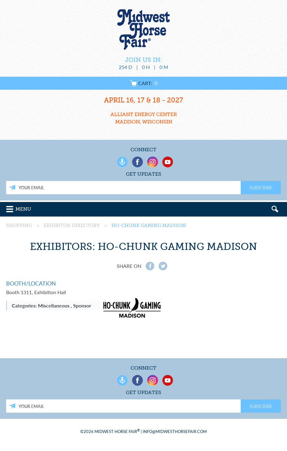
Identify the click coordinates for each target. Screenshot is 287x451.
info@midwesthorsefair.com (175, 432)
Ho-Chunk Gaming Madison (148, 225)
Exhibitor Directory (72, 225)
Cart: (143, 83)
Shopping (19, 225)
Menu (23, 209)
